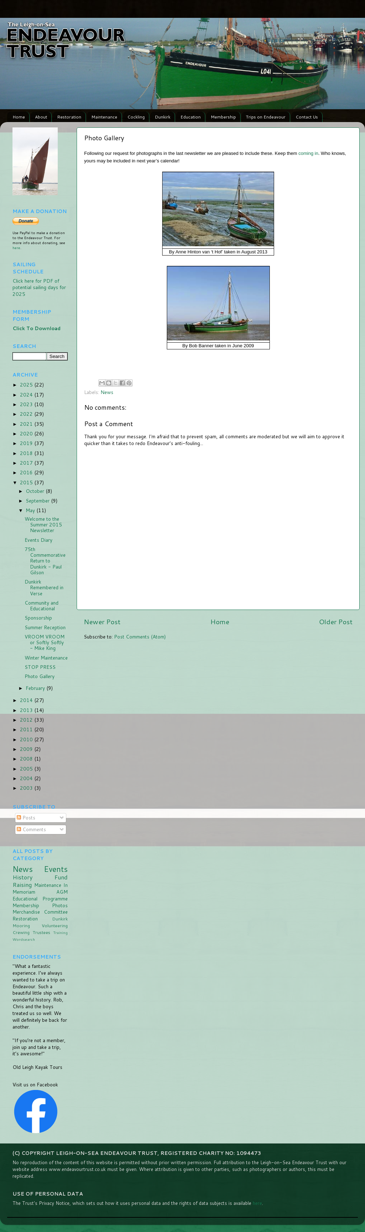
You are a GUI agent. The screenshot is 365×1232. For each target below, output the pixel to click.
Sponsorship (38, 617)
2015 (27, 482)
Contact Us (306, 117)
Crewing (21, 932)
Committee (56, 911)
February (36, 688)
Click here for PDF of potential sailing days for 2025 (39, 287)
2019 (27, 443)
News (107, 392)
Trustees (41, 932)
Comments (31, 829)
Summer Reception (45, 627)
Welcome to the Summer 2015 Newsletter (43, 524)
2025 (27, 384)
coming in (308, 153)
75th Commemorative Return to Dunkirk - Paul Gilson (45, 561)
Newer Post (102, 621)
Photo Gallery (40, 676)
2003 (27, 787)
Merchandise (26, 911)
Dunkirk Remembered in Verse (44, 587)
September (38, 500)
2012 (27, 719)
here (16, 247)
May (31, 510)
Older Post (336, 621)
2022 (27, 413)
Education (190, 117)
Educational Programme (40, 898)
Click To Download (36, 328)
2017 (27, 462)
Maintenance (104, 117)
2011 (27, 729)
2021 (27, 423)
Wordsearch (23, 939)
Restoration (69, 117)
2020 (27, 433)
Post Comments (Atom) (140, 636)
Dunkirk (162, 117)
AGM (62, 891)
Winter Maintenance (46, 657)
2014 (27, 700)
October (36, 491)
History (22, 877)
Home (18, 117)
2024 (27, 394)
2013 (27, 710)
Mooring (21, 926)
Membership (223, 117)
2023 (27, 404)
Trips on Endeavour (266, 117)
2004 (27, 778)
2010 (27, 739)
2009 (27, 749)
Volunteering (55, 926)
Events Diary (38, 539)
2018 (27, 453)
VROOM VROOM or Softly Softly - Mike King (45, 642)
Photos (60, 905)
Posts (26, 817)
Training (60, 932)
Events (56, 868)
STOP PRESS (40, 666)
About (41, 117)
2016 (27, 472)
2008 (27, 758)
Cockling (136, 117)
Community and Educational (41, 605)
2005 (27, 768)
